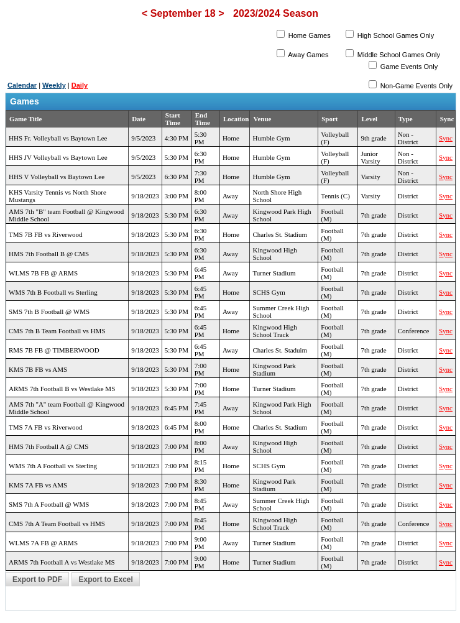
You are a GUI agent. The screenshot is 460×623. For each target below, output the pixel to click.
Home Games (309, 35)
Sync (446, 138)
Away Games (308, 54)
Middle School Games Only (398, 54)
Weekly (54, 85)
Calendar (22, 85)
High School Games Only (395, 35)
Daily (79, 85)
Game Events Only (408, 66)
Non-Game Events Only (416, 86)
